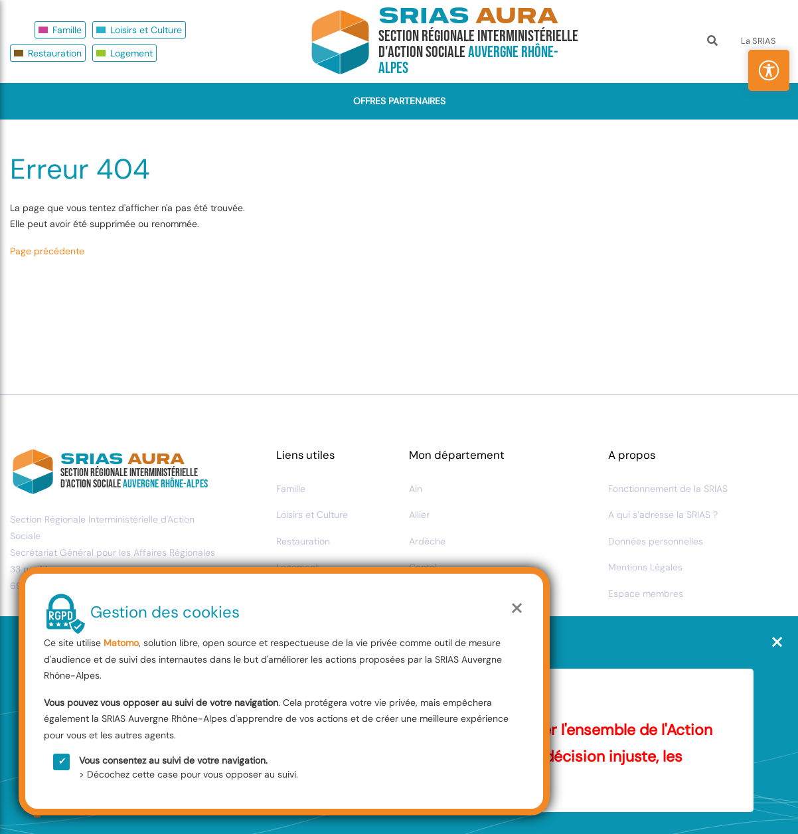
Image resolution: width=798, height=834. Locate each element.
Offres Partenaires (399, 101)
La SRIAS (758, 40)
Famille (67, 30)
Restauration (55, 53)
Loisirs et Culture (146, 30)
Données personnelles (655, 541)
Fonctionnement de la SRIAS (668, 489)
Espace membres (645, 594)
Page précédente (47, 251)
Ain (415, 489)
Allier (419, 515)
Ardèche (427, 541)
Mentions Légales (645, 567)
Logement (131, 53)
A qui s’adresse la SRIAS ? (663, 515)
